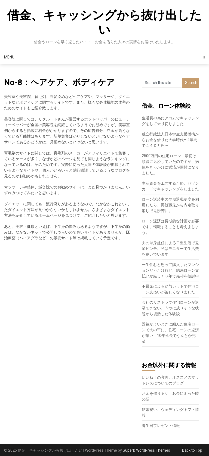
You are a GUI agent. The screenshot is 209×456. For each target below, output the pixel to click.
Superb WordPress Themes (146, 450)
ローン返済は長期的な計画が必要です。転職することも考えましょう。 (170, 227)
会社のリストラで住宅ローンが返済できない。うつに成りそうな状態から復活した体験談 (170, 308)
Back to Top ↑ (193, 450)
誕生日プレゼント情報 (161, 425)
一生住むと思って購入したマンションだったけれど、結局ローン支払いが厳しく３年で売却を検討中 (170, 270)
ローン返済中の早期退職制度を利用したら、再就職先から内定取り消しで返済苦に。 (170, 205)
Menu (9, 57)
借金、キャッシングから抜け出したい (104, 22)
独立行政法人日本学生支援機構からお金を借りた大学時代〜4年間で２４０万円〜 (170, 140)
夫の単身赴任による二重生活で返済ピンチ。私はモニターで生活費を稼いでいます (170, 248)
